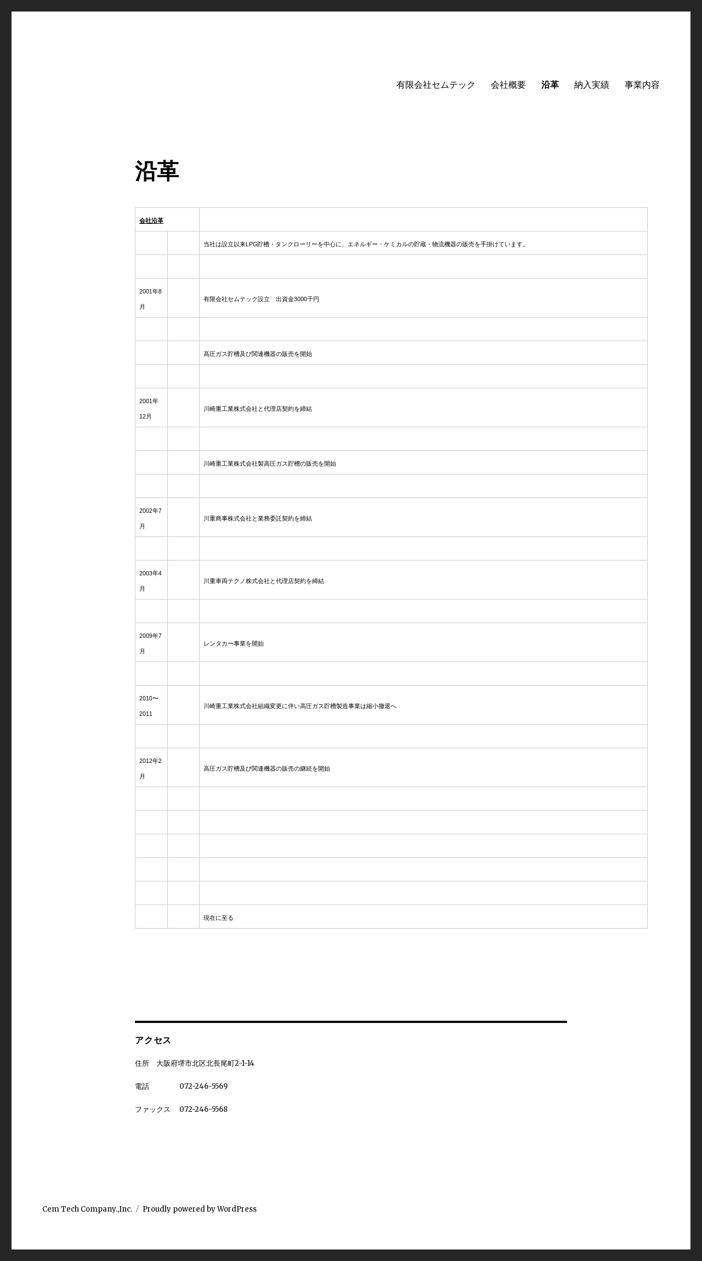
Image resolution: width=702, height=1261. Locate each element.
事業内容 (642, 85)
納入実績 (591, 85)
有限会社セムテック (436, 85)
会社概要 (508, 85)
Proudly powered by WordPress (200, 1209)
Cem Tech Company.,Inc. (87, 1209)
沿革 (550, 85)
